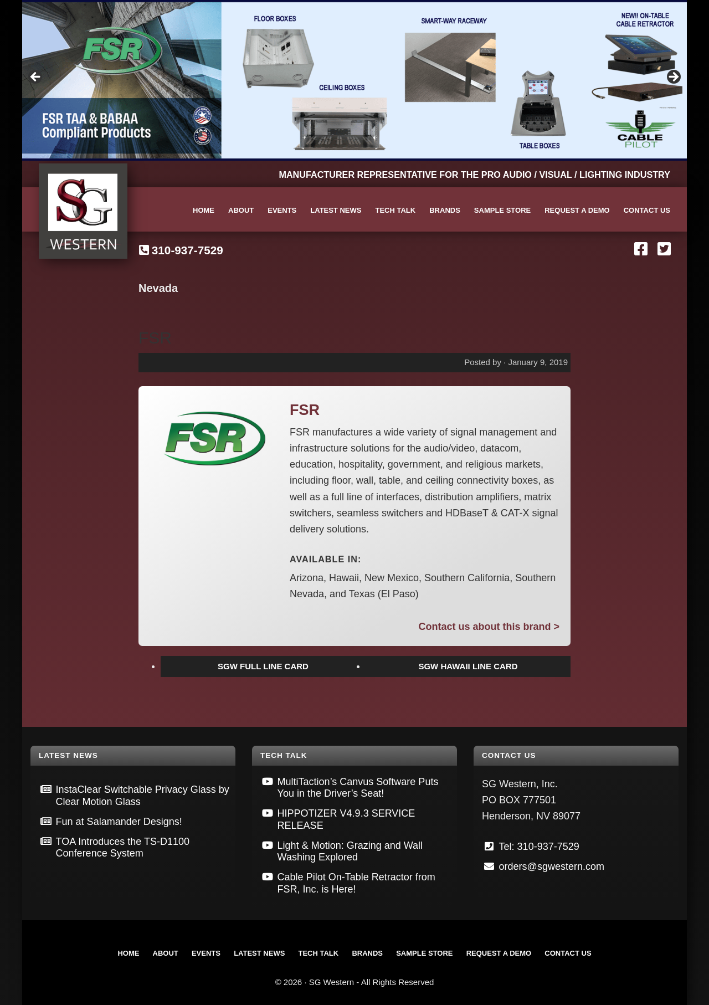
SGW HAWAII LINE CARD (467, 666)
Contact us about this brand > (488, 626)
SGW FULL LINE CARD (263, 666)
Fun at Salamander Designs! (119, 821)
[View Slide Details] (354, 80)
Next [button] (673, 77)
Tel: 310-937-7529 (539, 846)
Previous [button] (36, 77)
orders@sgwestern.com (551, 866)
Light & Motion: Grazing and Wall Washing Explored (350, 851)
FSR (155, 338)
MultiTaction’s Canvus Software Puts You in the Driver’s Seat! (358, 787)
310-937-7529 (187, 250)
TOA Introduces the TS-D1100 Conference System (122, 847)
